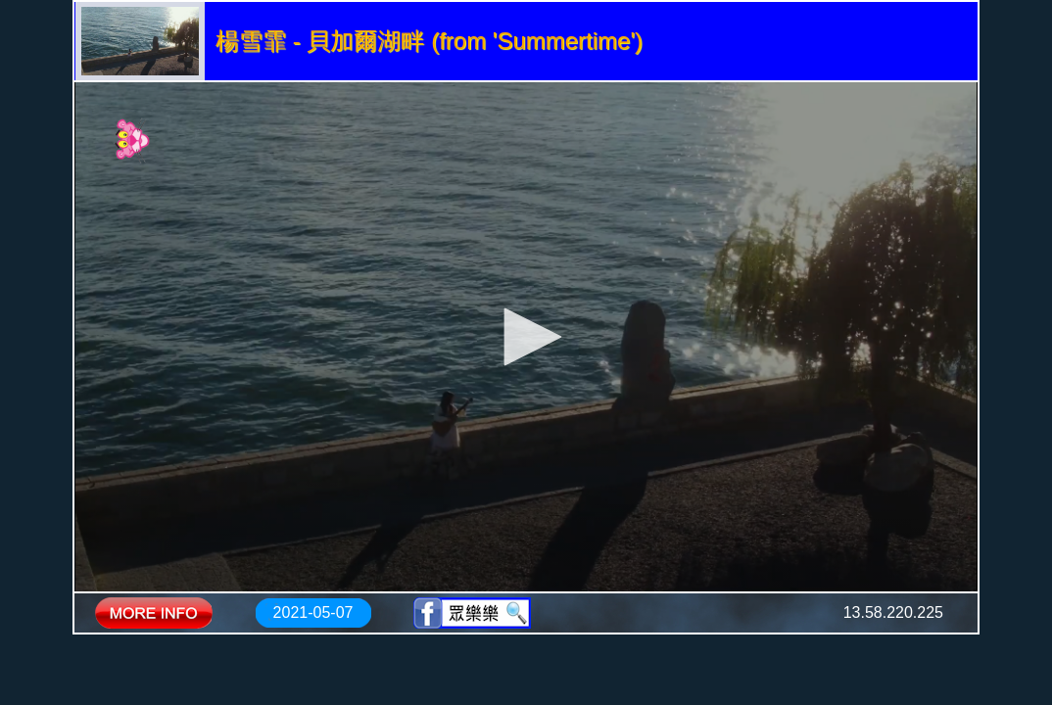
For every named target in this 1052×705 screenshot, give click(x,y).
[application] (526, 336)
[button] (526, 337)
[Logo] (133, 140)
